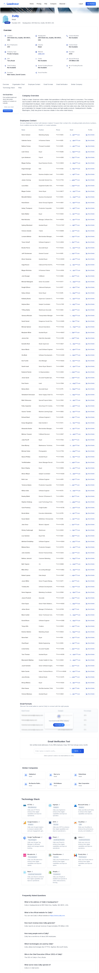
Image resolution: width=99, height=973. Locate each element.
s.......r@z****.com (75, 519)
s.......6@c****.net (74, 321)
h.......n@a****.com (75, 202)
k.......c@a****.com (75, 298)
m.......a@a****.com (75, 473)
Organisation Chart (18, 84)
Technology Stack (9, 88)
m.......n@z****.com (75, 191)
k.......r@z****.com (75, 214)
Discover (63, 4)
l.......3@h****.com (75, 332)
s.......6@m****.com (75, 151)
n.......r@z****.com (75, 513)
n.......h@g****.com (75, 558)
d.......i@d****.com (75, 135)
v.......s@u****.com (75, 694)
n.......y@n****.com (75, 146)
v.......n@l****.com (74, 174)
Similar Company (76, 84)
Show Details (90, 135)
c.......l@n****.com (75, 643)
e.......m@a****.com (75, 564)
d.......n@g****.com (75, 620)
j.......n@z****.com (75, 253)
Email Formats (48, 84)
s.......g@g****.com (75, 502)
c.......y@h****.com (75, 406)
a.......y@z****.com (75, 259)
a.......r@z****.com (75, 428)
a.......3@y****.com (75, 456)
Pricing (39, 4)
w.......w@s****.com (75, 490)
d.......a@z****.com (75, 682)
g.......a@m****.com (75, 140)
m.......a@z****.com (75, 400)
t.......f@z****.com (74, 242)
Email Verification (62, 84)
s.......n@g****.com (75, 394)
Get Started (90, 4)
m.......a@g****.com (75, 660)
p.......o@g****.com (75, 383)
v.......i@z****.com (74, 231)
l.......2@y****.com (75, 157)
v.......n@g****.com (75, 315)
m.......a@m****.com (75, 434)
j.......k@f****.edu (74, 338)
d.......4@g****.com (75, 163)
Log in (81, 4)
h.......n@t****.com (75, 208)
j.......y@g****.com (75, 677)
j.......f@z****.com (74, 440)
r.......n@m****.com (75, 575)
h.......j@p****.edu (74, 688)
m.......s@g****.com (75, 281)
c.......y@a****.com (75, 507)
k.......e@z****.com (75, 671)
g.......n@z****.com (75, 264)
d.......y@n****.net (74, 445)
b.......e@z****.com (75, 248)
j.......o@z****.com (75, 552)
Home (32, 4)
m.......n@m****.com (75, 654)
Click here (58, 725)
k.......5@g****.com (75, 632)
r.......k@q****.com (75, 372)
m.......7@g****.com (75, 327)
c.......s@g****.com (75, 603)
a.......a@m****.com (75, 349)
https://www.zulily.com (57, 915)
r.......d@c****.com (75, 417)
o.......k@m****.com (75, 355)
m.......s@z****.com (75, 270)
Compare (53, 4)
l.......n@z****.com (75, 236)
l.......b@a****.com (75, 185)
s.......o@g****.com (75, 451)
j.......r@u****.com (74, 665)
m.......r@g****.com (75, 569)
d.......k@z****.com (75, 360)
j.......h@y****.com (75, 598)
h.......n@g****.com (75, 293)
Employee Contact (34, 84)
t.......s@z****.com (75, 485)
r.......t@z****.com (74, 496)
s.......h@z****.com (75, 530)
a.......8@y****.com (75, 168)
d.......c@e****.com (75, 366)
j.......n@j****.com (74, 609)
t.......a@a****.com (75, 310)
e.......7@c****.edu (75, 423)
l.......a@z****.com (75, 649)
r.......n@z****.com (75, 479)
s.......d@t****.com (75, 225)
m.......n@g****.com (75, 197)
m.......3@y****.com (75, 344)
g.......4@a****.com (75, 592)
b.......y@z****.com (75, 468)
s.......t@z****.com (75, 637)
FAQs (20, 88)
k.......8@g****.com (75, 389)
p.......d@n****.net (75, 287)
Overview (6, 84)
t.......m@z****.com (75, 586)
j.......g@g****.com (75, 180)
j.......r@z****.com (74, 524)
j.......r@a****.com (74, 276)
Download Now (8, 110)
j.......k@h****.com (75, 377)
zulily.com (41, 54)
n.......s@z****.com (75, 219)
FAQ (45, 4)
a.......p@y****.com (75, 541)
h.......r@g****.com (75, 304)
